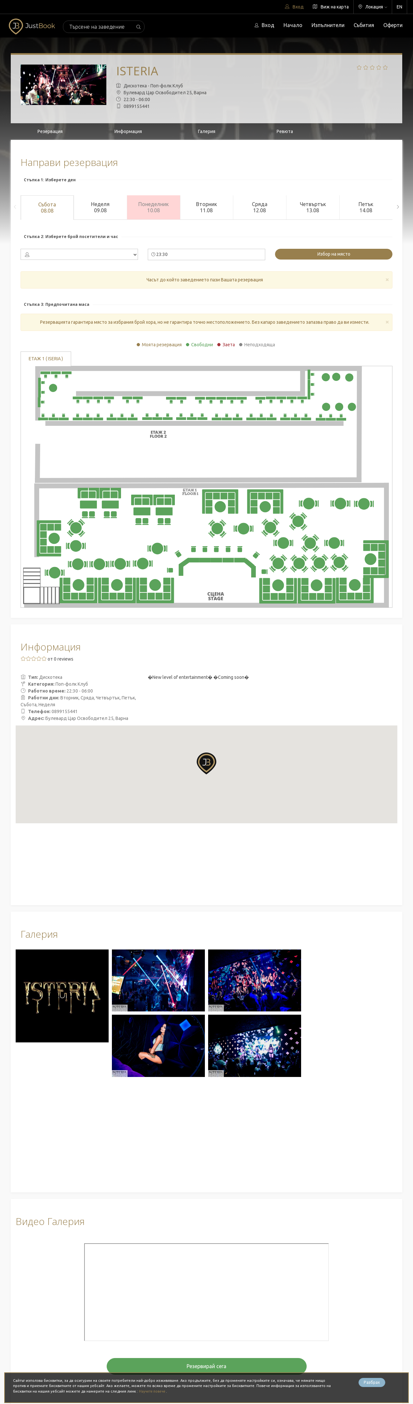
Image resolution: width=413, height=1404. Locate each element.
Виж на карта (331, 6)
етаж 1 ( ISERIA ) (46, 359)
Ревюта (285, 131)
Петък (366, 207)
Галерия (206, 131)
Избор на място (333, 254)
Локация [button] (372, 6)
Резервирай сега (206, 1366)
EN (399, 6)
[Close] (387, 279)
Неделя (100, 207)
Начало (292, 25)
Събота (47, 208)
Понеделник (153, 207)
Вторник (206, 207)
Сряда (259, 207)
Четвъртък (312, 207)
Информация (128, 131)
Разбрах (371, 1383)
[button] (206, 763)
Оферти (393, 25)
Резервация (50, 131)
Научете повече (154, 1391)
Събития (364, 25)
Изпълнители (328, 25)
